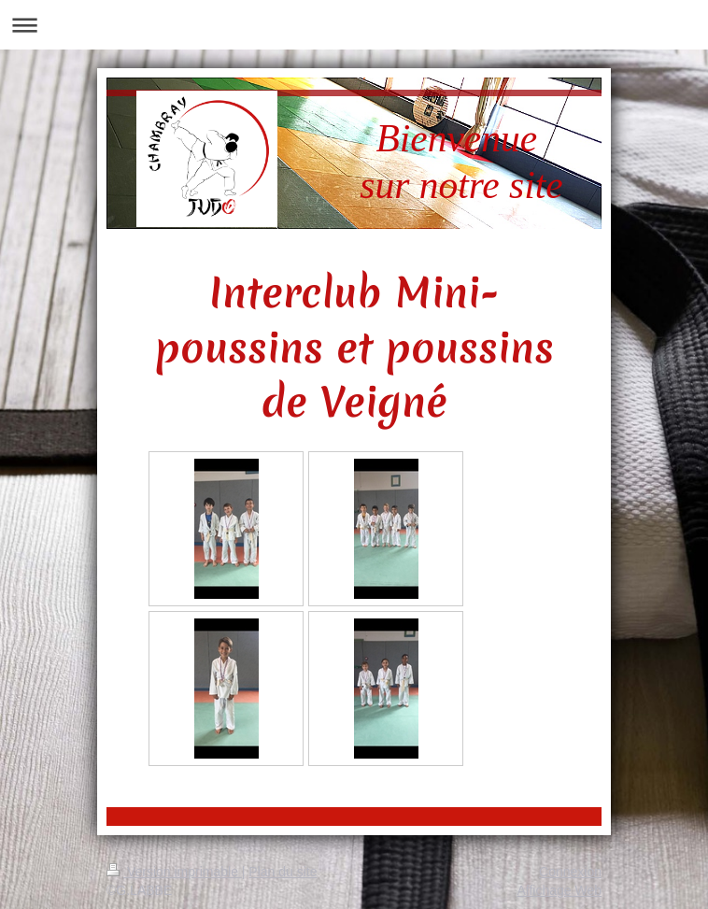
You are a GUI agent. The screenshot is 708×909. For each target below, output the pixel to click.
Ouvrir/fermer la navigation (354, 25)
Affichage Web (559, 890)
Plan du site (282, 871)
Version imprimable (174, 871)
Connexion (570, 871)
